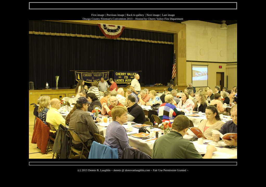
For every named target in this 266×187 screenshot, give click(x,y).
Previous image (115, 14)
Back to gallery (135, 14)
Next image (153, 14)
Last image (168, 14)
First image (97, 14)
